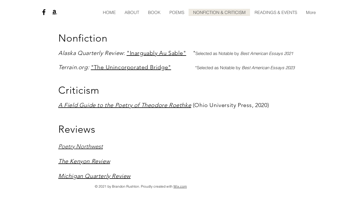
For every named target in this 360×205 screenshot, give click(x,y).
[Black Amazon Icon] (54, 12)
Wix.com (180, 186)
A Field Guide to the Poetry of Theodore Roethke (124, 105)
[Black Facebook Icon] (44, 12)
